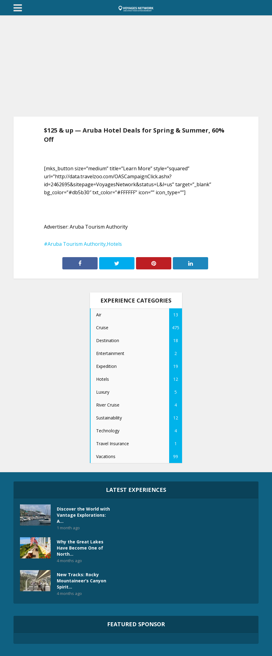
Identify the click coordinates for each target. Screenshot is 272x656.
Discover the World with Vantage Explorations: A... (83, 515)
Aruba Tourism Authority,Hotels (85, 244)
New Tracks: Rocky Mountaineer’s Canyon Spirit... (81, 581)
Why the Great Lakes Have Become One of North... (80, 548)
